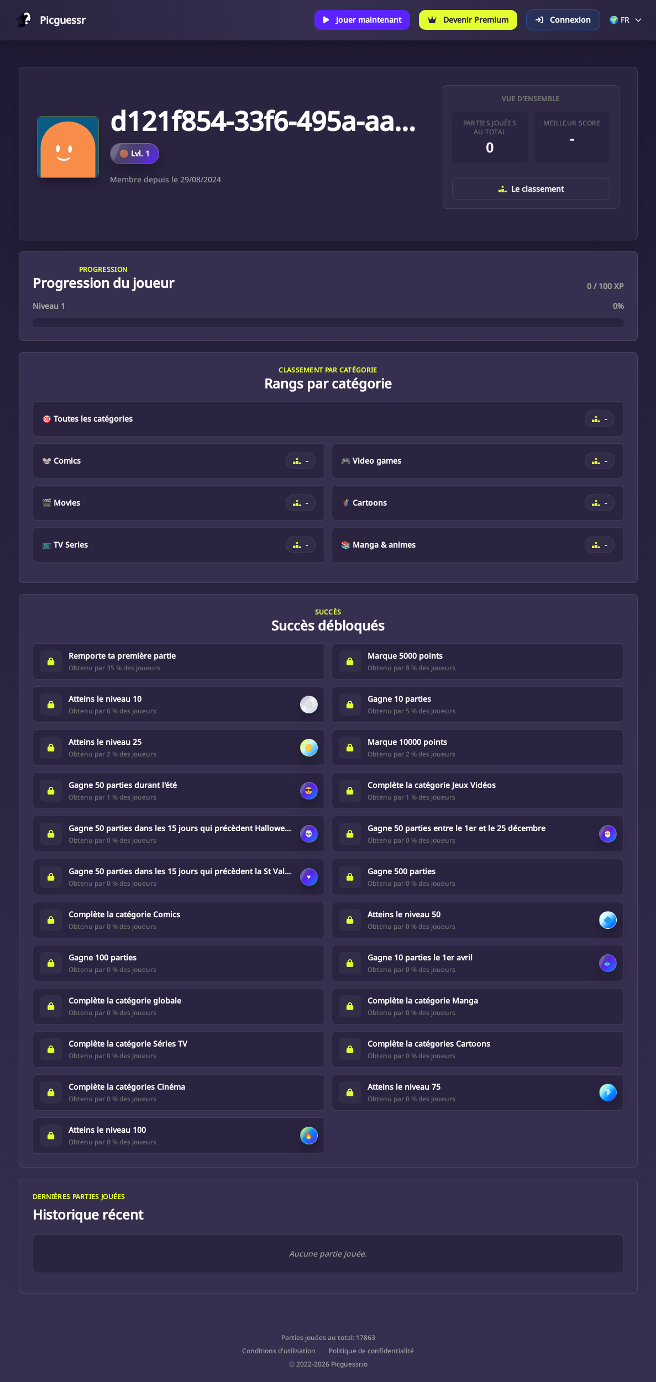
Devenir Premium (468, 19)
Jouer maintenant (362, 19)
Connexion (563, 19)
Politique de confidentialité (371, 1351)
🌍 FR (626, 19)
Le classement (531, 188)
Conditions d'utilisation (279, 1351)
